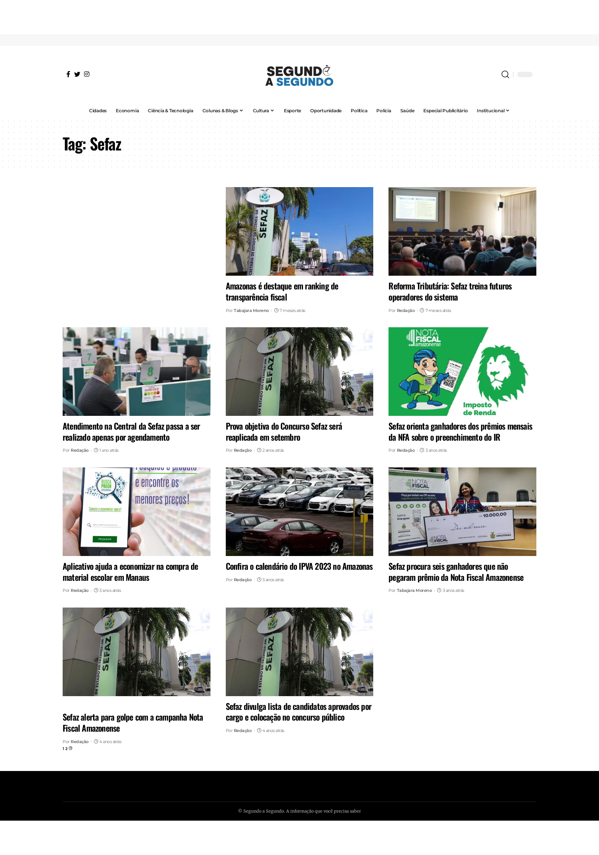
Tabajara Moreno (251, 310)
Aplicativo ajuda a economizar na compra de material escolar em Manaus (130, 571)
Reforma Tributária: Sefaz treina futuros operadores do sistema (450, 291)
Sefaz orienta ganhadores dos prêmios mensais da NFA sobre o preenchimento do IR (460, 431)
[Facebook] (68, 74)
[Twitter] (77, 74)
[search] (505, 74)
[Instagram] (86, 74)
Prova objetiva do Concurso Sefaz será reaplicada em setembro (284, 431)
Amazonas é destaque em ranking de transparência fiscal (282, 291)
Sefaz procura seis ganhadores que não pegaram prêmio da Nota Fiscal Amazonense (456, 571)
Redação (406, 310)
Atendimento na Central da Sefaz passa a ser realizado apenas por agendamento (131, 431)
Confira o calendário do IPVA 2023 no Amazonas (299, 566)
